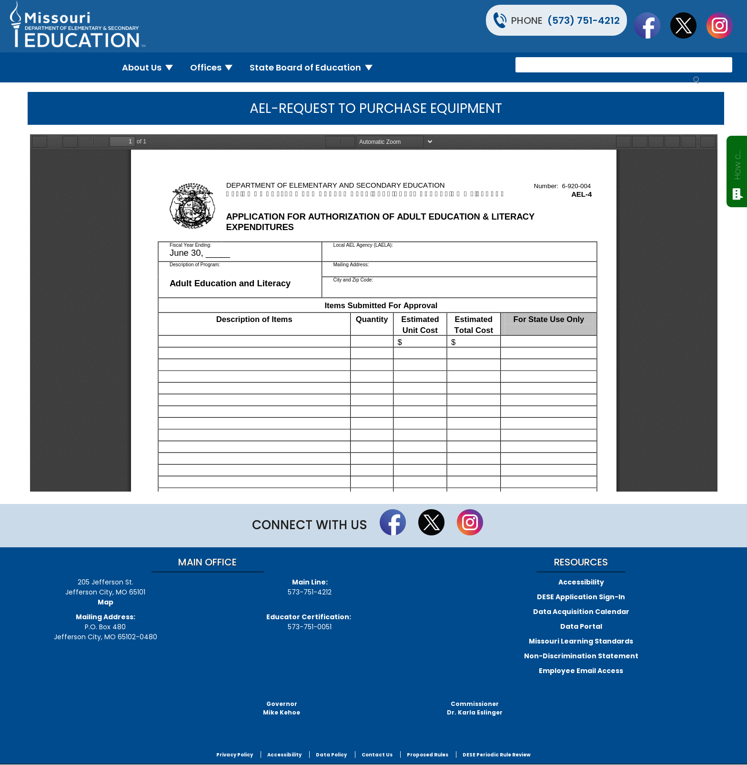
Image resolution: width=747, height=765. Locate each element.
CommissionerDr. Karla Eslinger (475, 708)
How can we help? (737, 163)
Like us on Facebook (652, 25)
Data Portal (581, 626)
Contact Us (377, 754)
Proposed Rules (427, 754)
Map (105, 602)
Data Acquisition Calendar (581, 611)
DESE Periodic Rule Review (497, 754)
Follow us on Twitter (688, 25)
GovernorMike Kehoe (281, 708)
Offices (215, 67)
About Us (151, 67)
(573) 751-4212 (583, 20)
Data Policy (331, 754)
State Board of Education (315, 67)
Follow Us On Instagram (724, 25)
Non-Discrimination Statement (581, 656)
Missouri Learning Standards (581, 641)
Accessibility (581, 582)
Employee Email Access (581, 670)
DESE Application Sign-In (581, 597)
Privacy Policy (234, 754)
